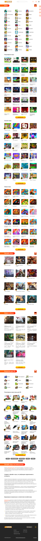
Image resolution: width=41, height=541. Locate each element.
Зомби (28, 25)
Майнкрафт (7, 11)
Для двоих (29, 28)
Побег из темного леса (33, 61)
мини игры (6, 501)
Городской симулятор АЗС (24, 213)
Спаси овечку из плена (7, 101)
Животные (18, 42)
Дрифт (7, 46)
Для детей (29, 21)
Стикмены (18, 49)
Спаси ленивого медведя (16, 81)
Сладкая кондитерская (33, 193)
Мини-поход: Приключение (33, 243)
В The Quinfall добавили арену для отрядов (31, 344)
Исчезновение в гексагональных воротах (33, 111)
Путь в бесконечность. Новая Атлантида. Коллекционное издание (16, 449)
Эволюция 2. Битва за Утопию (20, 261)
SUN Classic (20, 274)
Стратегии (29, 39)
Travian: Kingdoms (9, 287)
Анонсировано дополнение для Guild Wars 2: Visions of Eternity (20, 327)
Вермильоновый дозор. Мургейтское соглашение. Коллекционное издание (24, 449)
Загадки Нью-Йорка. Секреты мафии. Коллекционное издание (24, 429)
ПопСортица (33, 223)
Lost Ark (9, 274)
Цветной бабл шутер (7, 156)
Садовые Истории (7, 127)
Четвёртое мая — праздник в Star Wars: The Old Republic (20, 344)
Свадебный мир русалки (33, 157)
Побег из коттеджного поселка (24, 81)
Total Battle (32, 261)
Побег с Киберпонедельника (16, 101)
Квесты (29, 380)
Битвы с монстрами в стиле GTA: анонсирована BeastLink (31, 327)
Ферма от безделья (33, 176)
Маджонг (18, 18)
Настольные (29, 384)
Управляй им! (7, 136)
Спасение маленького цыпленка (24, 71)
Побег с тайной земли (33, 167)
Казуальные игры (7, 500)
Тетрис (7, 21)
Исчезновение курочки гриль (7, 81)
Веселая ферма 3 (16, 398)
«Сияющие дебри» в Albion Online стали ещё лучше (8, 344)
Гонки (17, 25)
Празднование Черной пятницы (24, 61)
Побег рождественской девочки (7, 91)
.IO (28, 42)
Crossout (32, 287)
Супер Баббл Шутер (16, 156)
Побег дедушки (16, 136)
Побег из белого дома (24, 101)
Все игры (15, 530)
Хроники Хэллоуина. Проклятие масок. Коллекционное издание (16, 409)
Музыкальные (8, 39)
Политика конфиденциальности (20, 537)
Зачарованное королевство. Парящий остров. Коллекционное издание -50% (7, 440)
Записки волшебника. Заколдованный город (7, 419)
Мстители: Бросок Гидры (7, 147)
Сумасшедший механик (24, 233)
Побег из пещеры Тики (24, 137)
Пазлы (28, 18)
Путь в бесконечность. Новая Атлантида (33, 449)
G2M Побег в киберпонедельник (16, 71)
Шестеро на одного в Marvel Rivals (8, 360)
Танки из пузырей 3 (24, 166)
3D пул (33, 136)
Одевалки (18, 39)
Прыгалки (7, 28)
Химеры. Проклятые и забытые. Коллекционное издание (24, 409)
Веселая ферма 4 (7, 428)
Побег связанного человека (33, 81)
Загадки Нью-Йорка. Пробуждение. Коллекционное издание (24, 439)
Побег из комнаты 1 (16, 60)
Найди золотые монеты (33, 147)
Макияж (29, 46)
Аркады (29, 49)
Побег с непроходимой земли (24, 91)
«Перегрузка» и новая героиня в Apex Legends (19, 360)
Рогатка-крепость (24, 223)
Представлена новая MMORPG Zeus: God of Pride (9, 326)
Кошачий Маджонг (24, 146)
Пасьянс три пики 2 (24, 176)
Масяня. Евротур (16, 418)
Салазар (16, 176)
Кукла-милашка (33, 212)
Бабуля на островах (7, 398)
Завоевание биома (16, 166)
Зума (6, 384)
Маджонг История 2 (33, 90)
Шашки (29, 14)
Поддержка (35, 537)
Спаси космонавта (33, 127)
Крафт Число (16, 212)
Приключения (8, 49)
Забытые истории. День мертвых (16, 439)
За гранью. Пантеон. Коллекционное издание (7, 449)
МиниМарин (16, 203)
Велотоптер (7, 212)
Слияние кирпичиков (24, 242)
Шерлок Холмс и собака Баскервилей (16, 429)
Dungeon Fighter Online (32, 274)
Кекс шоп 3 (33, 398)
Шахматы (18, 14)
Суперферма (33, 408)
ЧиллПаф (24, 193)
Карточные (18, 28)
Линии (7, 376)
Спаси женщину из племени (16, 91)
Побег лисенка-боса (33, 100)
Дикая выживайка (24, 203)
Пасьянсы (18, 11)
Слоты (7, 18)
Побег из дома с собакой (7, 111)
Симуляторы (30, 32)
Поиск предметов (19, 376)
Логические (7, 42)
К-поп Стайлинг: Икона (16, 243)
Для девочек (29, 11)
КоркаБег (7, 203)
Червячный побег (16, 223)
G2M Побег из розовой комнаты (16, 111)
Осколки (7, 176)
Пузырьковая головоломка (16, 127)
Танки (17, 35)
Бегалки (7, 387)
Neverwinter (9, 300)
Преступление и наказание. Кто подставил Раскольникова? (33, 439)
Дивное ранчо (24, 418)
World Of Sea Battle (9, 261)
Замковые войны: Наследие (7, 193)
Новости (5, 342)
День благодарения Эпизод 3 (33, 71)
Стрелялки (7, 32)
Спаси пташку (7, 70)
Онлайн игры (25, 530)
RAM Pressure (20, 300)
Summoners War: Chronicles (20, 287)
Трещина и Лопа (33, 232)
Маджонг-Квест (24, 127)
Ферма (28, 35)
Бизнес (7, 380)
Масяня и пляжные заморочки (24, 399)
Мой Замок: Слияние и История (7, 223)
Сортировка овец (7, 60)
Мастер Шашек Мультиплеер (16, 147)
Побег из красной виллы (24, 111)
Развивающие (19, 32)
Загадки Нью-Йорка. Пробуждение (33, 429)
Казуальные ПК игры (17, 533)
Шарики (7, 25)
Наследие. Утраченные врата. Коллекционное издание (33, 419)
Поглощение (7, 166)
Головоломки (19, 46)
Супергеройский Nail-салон (16, 233)
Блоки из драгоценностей (24, 157)
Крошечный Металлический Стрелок (33, 203)
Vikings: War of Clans (32, 300)
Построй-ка (7, 408)
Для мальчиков (8, 14)
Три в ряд (7, 35)
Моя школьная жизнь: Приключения (7, 233)
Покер (17, 21)
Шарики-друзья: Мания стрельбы (7, 243)
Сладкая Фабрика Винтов (16, 193)
